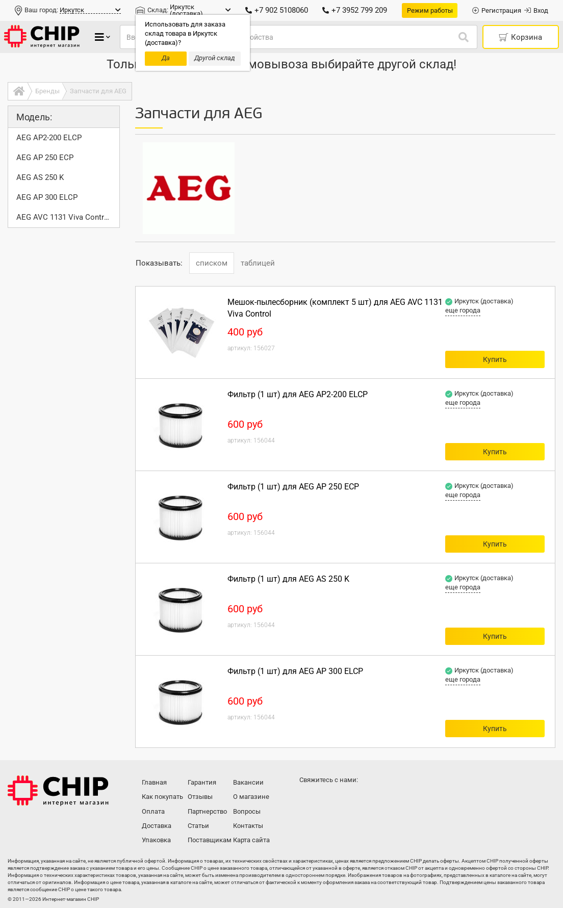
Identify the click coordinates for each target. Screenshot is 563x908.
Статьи (198, 825)
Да (166, 58)
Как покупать (162, 796)
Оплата (153, 811)
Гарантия (202, 782)
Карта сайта (251, 840)
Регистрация (496, 10)
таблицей (258, 263)
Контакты (248, 825)
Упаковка (156, 840)
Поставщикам (209, 840)
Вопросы (247, 811)
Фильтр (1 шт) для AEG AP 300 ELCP (295, 671)
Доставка (156, 825)
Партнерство (207, 811)
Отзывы (200, 796)
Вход (536, 10)
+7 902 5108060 (276, 10)
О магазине (251, 796)
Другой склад (214, 58)
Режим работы (430, 10)
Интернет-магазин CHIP (58, 790)
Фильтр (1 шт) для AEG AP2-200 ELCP (297, 394)
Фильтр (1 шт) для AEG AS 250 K (288, 579)
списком (211, 263)
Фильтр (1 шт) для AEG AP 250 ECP (293, 486)
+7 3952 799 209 (354, 10)
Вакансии (248, 782)
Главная (154, 782)
